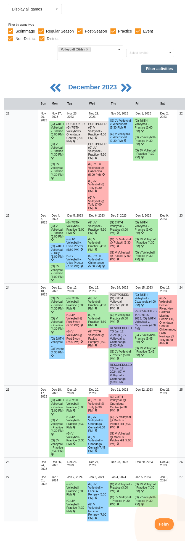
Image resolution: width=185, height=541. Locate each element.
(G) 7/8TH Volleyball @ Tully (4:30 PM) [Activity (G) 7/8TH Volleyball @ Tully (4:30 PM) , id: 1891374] (96, 405)
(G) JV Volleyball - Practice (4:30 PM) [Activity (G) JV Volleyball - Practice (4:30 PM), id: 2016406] (75, 422)
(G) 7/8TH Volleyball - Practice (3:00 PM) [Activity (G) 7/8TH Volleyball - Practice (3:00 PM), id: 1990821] (144, 227)
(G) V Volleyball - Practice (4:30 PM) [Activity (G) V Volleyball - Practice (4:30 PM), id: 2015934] (97, 320)
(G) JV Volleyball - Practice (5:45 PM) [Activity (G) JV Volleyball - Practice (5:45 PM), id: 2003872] (145, 352)
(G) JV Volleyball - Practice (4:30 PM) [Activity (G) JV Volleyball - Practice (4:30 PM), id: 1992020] (145, 154)
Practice (125, 31)
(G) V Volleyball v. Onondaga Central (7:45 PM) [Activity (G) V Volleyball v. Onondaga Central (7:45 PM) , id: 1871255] (96, 443)
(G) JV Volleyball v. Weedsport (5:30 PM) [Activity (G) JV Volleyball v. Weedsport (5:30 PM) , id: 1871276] (120, 124)
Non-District (25, 38)
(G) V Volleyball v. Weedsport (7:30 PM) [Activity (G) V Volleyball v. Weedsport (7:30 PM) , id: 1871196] (120, 137)
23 (7, 215)
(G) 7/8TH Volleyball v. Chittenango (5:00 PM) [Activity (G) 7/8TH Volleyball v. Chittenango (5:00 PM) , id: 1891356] (96, 261)
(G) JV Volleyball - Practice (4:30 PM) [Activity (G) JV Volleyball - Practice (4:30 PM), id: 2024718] (120, 500)
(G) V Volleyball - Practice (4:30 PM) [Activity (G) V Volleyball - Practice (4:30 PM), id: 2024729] (146, 500)
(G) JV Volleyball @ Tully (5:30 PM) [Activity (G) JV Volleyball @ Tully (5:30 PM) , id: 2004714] (96, 186)
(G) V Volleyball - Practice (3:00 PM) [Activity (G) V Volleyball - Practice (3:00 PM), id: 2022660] (75, 489)
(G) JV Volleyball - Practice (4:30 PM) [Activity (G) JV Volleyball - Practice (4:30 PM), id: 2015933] (97, 303)
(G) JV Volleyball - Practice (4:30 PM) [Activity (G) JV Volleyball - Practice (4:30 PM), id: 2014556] (57, 305)
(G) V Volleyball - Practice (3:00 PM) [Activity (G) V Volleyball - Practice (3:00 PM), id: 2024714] (121, 488)
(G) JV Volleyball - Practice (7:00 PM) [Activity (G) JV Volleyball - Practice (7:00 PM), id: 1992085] (57, 273)
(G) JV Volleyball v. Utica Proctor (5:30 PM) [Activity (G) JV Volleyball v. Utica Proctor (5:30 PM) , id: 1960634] (75, 244)
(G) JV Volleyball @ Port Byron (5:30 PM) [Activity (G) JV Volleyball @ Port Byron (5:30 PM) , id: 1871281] (75, 320)
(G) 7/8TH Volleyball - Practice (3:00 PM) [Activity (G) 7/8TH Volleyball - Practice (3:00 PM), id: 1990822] (75, 303)
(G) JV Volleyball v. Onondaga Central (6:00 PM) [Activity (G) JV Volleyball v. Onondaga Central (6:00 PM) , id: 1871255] (96, 423)
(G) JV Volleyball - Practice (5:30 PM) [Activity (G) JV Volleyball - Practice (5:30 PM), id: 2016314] (120, 355)
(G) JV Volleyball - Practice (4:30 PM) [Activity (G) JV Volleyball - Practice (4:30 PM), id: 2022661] (75, 506)
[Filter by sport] (88, 56)
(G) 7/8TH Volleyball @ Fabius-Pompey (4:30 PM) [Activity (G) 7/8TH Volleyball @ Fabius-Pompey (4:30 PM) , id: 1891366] (97, 338)
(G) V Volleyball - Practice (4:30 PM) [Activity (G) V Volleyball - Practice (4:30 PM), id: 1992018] (146, 140)
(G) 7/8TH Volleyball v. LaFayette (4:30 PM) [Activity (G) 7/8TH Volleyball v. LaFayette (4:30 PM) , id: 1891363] (57, 347)
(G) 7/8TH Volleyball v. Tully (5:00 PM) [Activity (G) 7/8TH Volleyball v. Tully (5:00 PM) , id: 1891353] (57, 252)
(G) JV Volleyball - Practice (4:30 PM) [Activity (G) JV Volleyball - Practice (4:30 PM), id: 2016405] (57, 447)
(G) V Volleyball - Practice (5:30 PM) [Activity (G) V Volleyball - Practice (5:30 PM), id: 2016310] (121, 318)
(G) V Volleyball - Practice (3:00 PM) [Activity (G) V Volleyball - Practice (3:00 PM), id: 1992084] (57, 232)
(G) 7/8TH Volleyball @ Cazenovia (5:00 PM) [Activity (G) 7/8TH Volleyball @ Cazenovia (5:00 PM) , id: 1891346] (96, 169)
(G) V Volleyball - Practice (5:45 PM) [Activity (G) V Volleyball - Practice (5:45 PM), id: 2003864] (146, 338)
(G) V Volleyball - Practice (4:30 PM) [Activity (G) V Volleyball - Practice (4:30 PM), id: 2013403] (57, 325)
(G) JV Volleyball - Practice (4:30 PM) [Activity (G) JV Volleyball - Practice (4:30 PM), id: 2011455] (145, 243)
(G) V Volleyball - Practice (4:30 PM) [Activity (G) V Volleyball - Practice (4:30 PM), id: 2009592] (97, 244)
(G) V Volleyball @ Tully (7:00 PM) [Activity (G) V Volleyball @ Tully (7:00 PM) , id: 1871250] (96, 203)
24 (7, 287)
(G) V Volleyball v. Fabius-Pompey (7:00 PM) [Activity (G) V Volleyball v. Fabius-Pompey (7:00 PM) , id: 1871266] (97, 511)
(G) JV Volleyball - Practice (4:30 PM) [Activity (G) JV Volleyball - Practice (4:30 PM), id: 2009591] (97, 227)
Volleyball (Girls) (74, 49)
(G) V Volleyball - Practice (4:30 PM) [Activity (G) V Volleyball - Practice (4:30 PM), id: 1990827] (57, 150)
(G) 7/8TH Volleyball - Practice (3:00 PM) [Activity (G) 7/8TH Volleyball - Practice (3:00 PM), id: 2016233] (75, 405)
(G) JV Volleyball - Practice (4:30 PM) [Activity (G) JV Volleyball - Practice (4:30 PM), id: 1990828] (57, 170)
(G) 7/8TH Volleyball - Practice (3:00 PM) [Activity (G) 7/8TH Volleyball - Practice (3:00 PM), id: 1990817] (57, 130)
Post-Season (96, 31)
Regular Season (60, 31)
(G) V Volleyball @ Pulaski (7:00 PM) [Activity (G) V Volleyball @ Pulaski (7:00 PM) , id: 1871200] (120, 256)
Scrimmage (25, 31)
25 (7, 389)
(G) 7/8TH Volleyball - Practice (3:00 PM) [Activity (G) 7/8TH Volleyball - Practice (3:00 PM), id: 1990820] (119, 227)
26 (7, 461)
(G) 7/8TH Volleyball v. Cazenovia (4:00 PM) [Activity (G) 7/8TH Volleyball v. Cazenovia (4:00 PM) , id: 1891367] (145, 300)
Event (148, 31)
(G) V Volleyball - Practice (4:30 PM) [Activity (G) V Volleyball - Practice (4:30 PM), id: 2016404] (75, 439)
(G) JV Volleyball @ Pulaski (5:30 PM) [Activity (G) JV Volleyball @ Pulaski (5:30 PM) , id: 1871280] (120, 243)
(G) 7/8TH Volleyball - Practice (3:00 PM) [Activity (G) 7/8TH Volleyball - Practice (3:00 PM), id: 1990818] (144, 126)
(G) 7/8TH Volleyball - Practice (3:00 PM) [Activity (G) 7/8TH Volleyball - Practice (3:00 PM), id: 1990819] (75, 227)
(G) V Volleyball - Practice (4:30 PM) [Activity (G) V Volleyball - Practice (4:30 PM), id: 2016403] (57, 427)
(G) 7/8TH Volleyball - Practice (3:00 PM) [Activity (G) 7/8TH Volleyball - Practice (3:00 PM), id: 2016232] (57, 406)
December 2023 (93, 87)
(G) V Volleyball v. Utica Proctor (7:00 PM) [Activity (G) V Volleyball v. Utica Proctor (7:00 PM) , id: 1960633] (75, 261)
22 (7, 113)
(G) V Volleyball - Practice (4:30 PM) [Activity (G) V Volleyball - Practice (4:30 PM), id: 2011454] (146, 256)
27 (7, 477)
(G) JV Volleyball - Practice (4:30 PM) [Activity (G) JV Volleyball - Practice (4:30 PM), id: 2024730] (145, 488)
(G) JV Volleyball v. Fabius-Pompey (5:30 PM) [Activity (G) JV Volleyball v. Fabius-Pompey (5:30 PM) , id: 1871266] (97, 491)
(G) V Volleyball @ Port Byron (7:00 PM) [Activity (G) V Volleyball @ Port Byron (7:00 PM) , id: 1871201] (75, 336)
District (53, 38)
